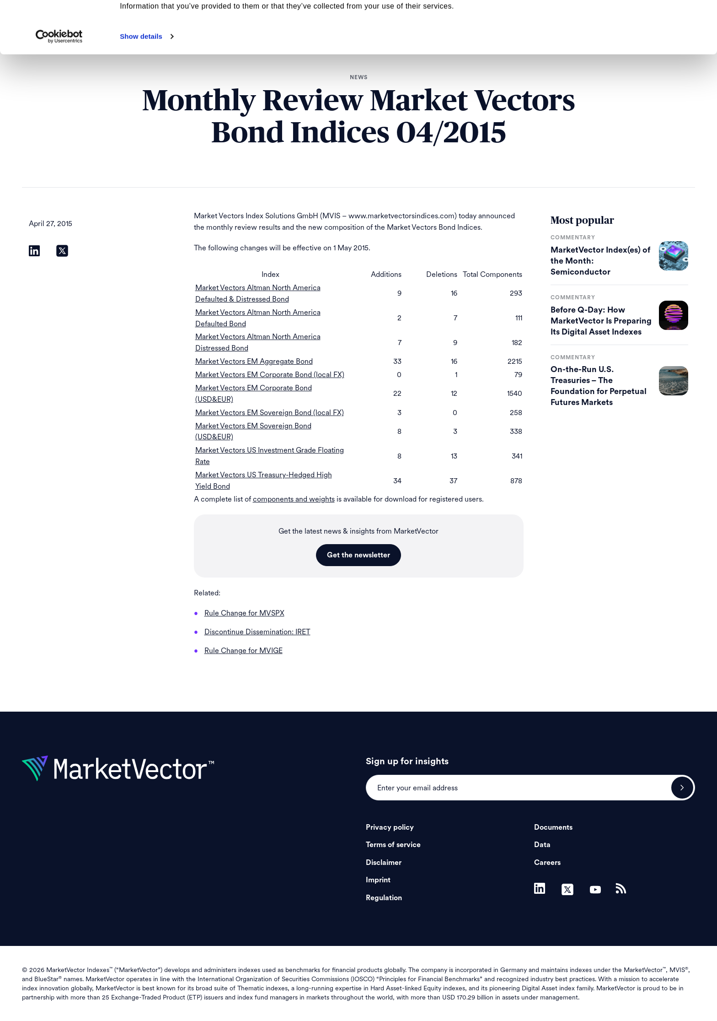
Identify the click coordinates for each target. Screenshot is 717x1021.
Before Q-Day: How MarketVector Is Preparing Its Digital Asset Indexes (601, 321)
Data (542, 844)
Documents (553, 827)
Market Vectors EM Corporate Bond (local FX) (269, 374)
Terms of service (393, 844)
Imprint (378, 880)
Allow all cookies (641, 23)
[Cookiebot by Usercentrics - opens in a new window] (59, 85)
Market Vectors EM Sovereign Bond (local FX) (269, 412)
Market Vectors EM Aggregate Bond (254, 361)
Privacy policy (390, 827)
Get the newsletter (358, 555)
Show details (141, 85)
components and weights (294, 499)
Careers (547, 862)
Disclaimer (383, 862)
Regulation (384, 898)
